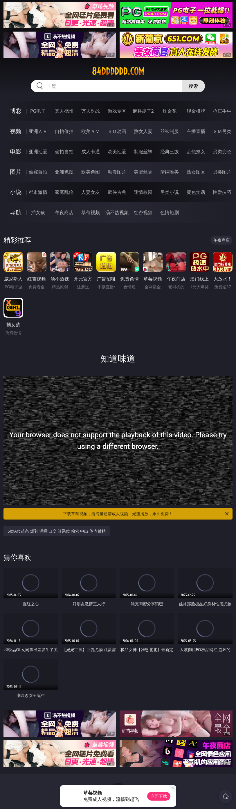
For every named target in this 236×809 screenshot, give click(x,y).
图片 (15, 172)
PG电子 (38, 111)
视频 (15, 131)
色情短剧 (169, 212)
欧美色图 (90, 172)
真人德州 (64, 111)
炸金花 (169, 111)
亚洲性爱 (38, 151)
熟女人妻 (143, 131)
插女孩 (38, 212)
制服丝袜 (143, 151)
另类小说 (169, 192)
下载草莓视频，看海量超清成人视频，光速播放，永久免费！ (146, 513)
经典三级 (169, 151)
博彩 (15, 111)
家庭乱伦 (64, 192)
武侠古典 (117, 192)
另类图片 (222, 172)
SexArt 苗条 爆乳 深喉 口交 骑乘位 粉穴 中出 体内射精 (57, 531)
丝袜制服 (169, 131)
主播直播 (196, 131)
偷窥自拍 (38, 172)
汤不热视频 (117, 212)
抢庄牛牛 (222, 111)
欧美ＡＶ (90, 131)
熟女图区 (196, 172)
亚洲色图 (64, 172)
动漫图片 (117, 172)
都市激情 (38, 192)
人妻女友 (90, 192)
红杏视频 (143, 212)
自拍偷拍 (64, 131)
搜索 (193, 86)
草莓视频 (90, 212)
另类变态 (222, 151)
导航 (15, 212)
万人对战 (90, 111)
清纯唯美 (169, 172)
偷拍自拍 (64, 151)
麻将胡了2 (143, 111)
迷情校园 (143, 192)
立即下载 (159, 796)
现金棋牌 (196, 111)
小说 (15, 192)
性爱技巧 (222, 192)
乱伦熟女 (196, 151)
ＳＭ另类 (222, 131)
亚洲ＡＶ (38, 131)
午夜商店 (64, 212)
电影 (15, 151)
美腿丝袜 (143, 172)
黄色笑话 (196, 192)
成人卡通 (90, 151)
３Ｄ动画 (117, 131)
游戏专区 (117, 111)
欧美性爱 (117, 151)
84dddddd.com (118, 71)
